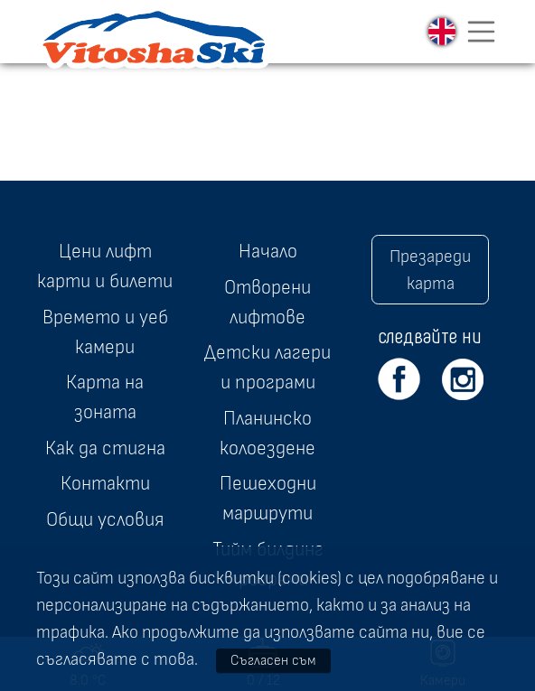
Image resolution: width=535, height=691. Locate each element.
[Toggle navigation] (482, 31)
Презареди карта (430, 270)
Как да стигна (105, 448)
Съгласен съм (273, 660)
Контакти (105, 483)
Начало (268, 251)
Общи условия (105, 519)
